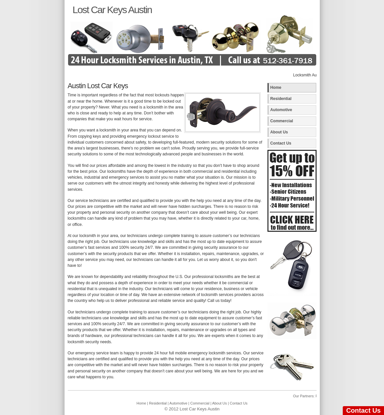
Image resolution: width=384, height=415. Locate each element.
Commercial (281, 121)
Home (276, 87)
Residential (281, 98)
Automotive (281, 110)
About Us (279, 132)
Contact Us (280, 143)
